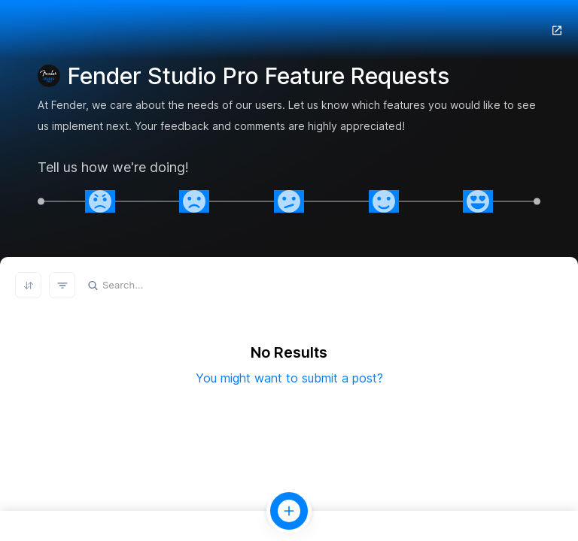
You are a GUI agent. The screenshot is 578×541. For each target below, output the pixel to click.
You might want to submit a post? (289, 377)
